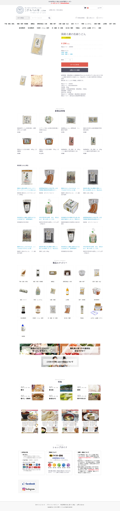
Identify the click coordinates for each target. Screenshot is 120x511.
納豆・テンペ (75, 23)
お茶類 (105, 23)
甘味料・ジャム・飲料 (43, 28)
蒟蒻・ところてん (86, 23)
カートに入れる (74, 64)
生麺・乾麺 (97, 23)
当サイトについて (40, 504)
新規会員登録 (79, 18)
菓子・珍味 (112, 23)
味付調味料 (31, 28)
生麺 (71, 54)
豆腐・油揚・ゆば (64, 23)
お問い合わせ (80, 504)
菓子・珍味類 (82, 292)
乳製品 (78, 28)
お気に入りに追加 (75, 70)
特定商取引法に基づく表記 (67, 504)
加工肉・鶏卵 (69, 28)
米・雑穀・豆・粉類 (57, 28)
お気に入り (90, 18)
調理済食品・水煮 (42, 23)
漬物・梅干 (53, 23)
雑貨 (100, 28)
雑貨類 (23, 328)
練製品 (33, 23)
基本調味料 (22, 28)
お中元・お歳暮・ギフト (89, 28)
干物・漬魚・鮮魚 (9, 23)
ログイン (99, 18)
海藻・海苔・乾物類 (22, 23)
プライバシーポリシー (53, 504)
